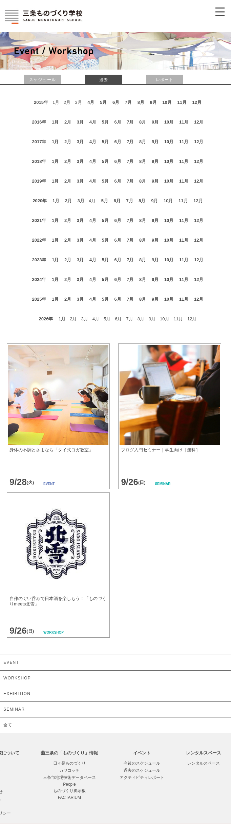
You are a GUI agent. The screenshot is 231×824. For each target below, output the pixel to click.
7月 (128, 102)
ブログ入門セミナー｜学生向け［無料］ (160, 449)
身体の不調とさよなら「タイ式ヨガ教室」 (51, 449)
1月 (55, 122)
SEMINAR (14, 709)
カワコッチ (69, 770)
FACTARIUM (69, 797)
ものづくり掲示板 (69, 790)
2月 (67, 122)
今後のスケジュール (142, 763)
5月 (103, 102)
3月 (80, 122)
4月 (90, 102)
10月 (166, 102)
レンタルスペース (203, 763)
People (69, 784)
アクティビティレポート (142, 777)
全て (7, 725)
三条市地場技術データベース (69, 777)
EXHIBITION (16, 693)
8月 (141, 102)
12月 (197, 102)
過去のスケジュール (142, 770)
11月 (181, 102)
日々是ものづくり (69, 763)
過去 (103, 79)
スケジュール (42, 79)
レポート (165, 79)
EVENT (11, 662)
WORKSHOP (17, 678)
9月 (153, 102)
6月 (115, 102)
